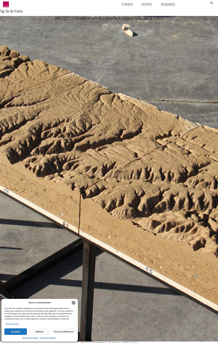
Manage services (12, 324)
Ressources (168, 4)
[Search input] (200, 3)
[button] (73, 302)
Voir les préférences (63, 331)
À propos (127, 4)
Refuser (39, 331)
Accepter (15, 331)
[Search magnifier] (211, 3)
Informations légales (30, 338)
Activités (147, 4)
